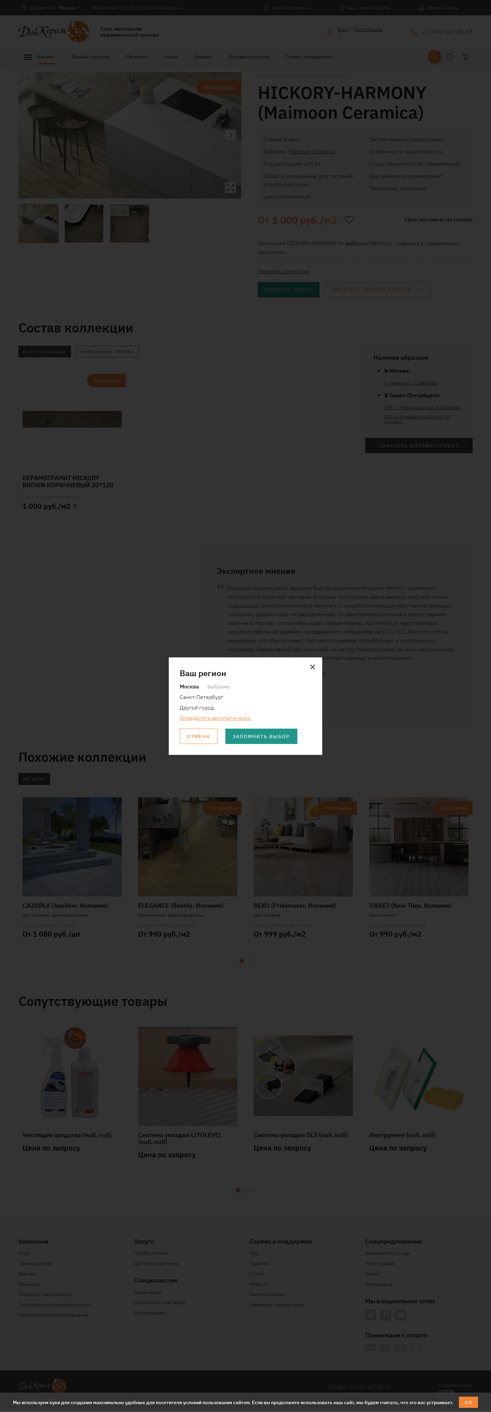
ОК (469, 1402)
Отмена (198, 736)
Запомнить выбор (262, 736)
